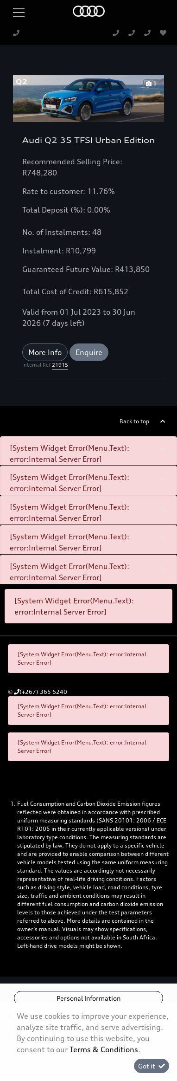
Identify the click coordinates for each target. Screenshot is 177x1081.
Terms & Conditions (104, 1049)
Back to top (134, 421)
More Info (45, 352)
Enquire (89, 352)
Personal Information (88, 998)
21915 (60, 365)
